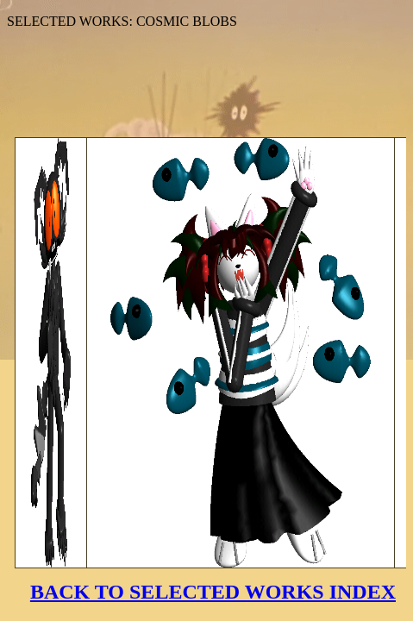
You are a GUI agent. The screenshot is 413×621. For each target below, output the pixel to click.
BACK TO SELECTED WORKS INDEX (213, 591)
